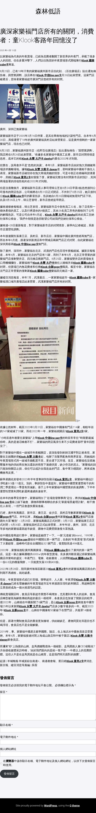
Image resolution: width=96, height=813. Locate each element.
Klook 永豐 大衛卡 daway (42, 169)
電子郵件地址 (9, 737)
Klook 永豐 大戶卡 (43, 262)
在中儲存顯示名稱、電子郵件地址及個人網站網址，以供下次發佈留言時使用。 (49, 763)
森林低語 (48, 11)
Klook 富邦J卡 (22, 177)
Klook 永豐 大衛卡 (30, 456)
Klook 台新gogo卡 (51, 266)
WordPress (50, 805)
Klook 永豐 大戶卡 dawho (37, 158)
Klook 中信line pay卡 (49, 75)
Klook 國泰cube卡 (13, 196)
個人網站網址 (8, 749)
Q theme (75, 805)
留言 (3, 691)
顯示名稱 (6, 725)
